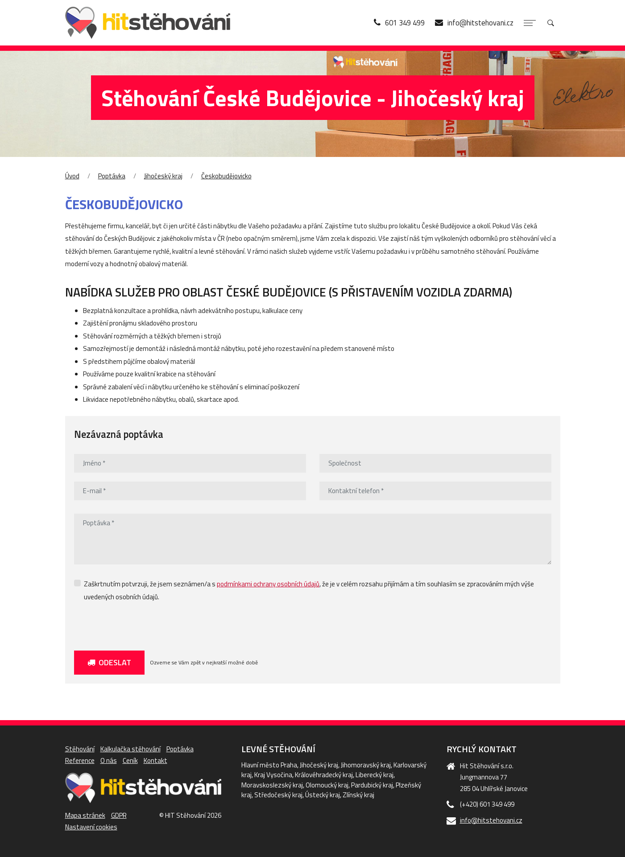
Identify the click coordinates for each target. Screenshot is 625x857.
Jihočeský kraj (163, 176)
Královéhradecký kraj (324, 775)
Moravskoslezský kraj (272, 785)
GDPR (119, 815)
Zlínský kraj (358, 795)
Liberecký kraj (374, 775)
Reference (80, 760)
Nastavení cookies (91, 827)
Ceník (130, 760)
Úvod (72, 176)
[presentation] (142, 624)
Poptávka (111, 176)
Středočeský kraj (278, 795)
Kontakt (155, 760)
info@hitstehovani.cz (491, 820)
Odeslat (109, 663)
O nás (108, 760)
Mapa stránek (85, 815)
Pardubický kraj (372, 785)
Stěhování (80, 749)
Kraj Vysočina (273, 775)
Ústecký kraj (322, 795)
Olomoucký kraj (327, 785)
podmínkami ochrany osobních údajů (268, 584)
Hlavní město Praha (269, 765)
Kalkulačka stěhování (130, 749)
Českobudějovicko (226, 176)
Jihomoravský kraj (366, 765)
